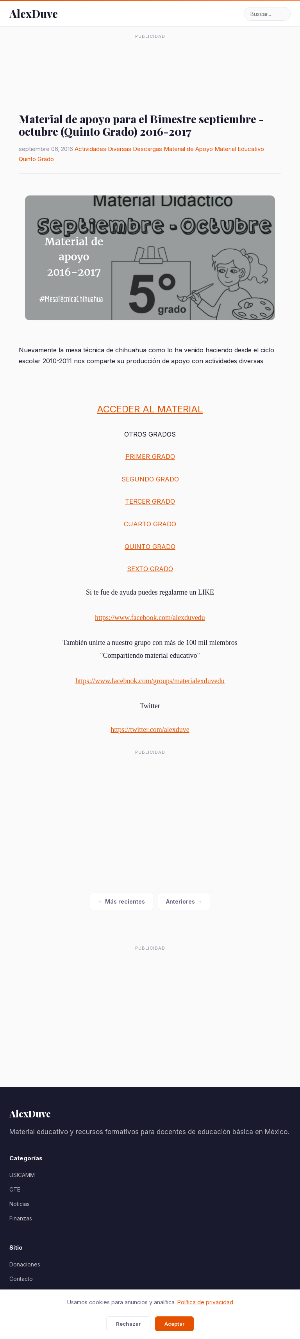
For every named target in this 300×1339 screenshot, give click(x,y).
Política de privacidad (205, 1302)
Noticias (19, 1203)
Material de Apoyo (188, 149)
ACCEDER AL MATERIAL (150, 409)
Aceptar (174, 1324)
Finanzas (20, 1218)
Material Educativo (239, 149)
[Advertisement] (150, 62)
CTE (14, 1189)
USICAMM (22, 1175)
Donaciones (24, 1264)
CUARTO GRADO (150, 524)
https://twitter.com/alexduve (150, 729)
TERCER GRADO (150, 501)
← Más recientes (121, 901)
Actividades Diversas (103, 149)
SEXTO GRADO (150, 569)
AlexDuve (33, 13)
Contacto (21, 1278)
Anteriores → (184, 901)
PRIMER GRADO (150, 456)
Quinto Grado (36, 159)
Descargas (147, 149)
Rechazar (128, 1324)
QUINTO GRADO (150, 547)
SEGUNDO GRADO (150, 479)
